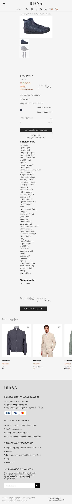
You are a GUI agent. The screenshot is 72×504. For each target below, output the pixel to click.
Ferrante (68, 360)
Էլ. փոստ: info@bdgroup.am (15, 405)
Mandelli (6, 360)
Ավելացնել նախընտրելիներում (36, 136)
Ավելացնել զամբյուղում (36, 130)
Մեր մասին (9, 462)
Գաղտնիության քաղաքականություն (20, 425)
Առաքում (8, 451)
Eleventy (37, 360)
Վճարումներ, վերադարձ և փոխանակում (22, 448)
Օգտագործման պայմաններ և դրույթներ (22, 436)
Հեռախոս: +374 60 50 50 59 (16, 401)
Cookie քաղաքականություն (16, 433)
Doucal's (26, 76)
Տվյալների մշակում (13, 429)
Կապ (6, 459)
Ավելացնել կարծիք (33, 308)
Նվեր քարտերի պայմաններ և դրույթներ (22, 455)
